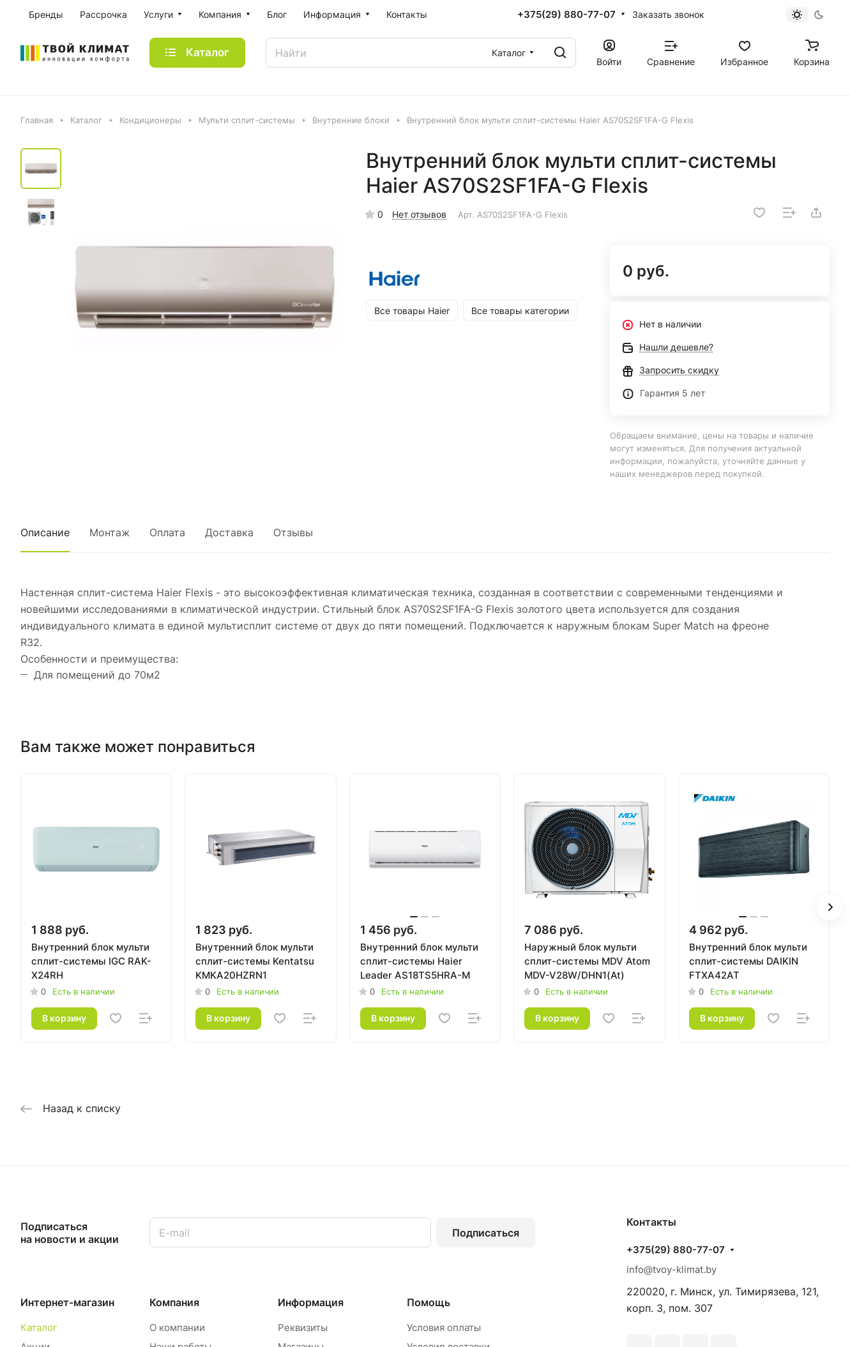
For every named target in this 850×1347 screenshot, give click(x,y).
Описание (45, 532)
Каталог (38, 1327)
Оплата (167, 532)
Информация (311, 1302)
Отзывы (293, 532)
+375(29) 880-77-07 (566, 14)
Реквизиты (303, 1327)
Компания (174, 1302)
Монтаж (109, 532)
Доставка (229, 532)
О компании (177, 1327)
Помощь (428, 1302)
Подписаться (485, 1232)
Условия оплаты (444, 1327)
